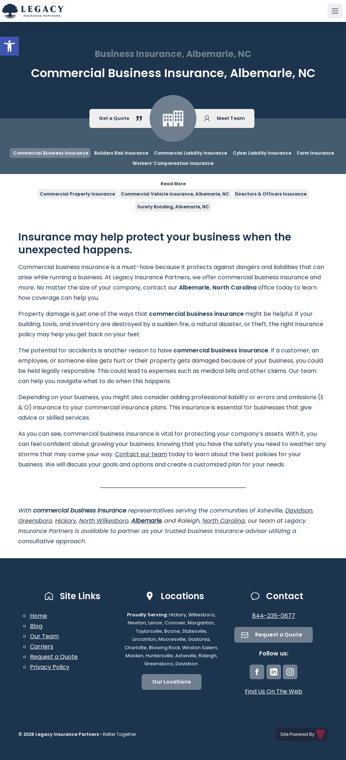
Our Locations (171, 681)
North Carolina (224, 521)
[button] (9, 46)
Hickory (65, 521)
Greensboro (35, 521)
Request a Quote (54, 657)
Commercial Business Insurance (50, 153)
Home (38, 616)
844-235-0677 (273, 616)
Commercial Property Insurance (77, 194)
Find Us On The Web (273, 691)
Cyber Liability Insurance (262, 153)
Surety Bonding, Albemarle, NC (173, 207)
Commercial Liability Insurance (190, 153)
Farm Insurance (315, 153)
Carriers (41, 646)
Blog (36, 626)
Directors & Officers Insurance (271, 194)
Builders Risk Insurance (121, 153)
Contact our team (141, 454)
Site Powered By (303, 734)
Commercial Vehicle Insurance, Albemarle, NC (175, 194)
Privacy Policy (49, 667)
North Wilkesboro (103, 521)
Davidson (298, 510)
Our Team (44, 636)
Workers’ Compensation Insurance (173, 163)
